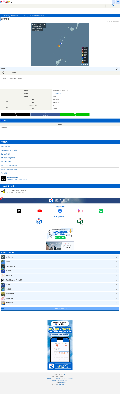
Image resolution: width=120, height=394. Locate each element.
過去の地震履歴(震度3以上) (9, 158)
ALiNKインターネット (62, 384)
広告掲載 (54, 380)
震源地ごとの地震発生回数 (9, 165)
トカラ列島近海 (57, 93)
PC (64, 374)
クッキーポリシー (68, 378)
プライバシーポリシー (57, 378)
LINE (75, 115)
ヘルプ (66, 380)
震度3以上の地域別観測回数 (9, 169)
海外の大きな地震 (6, 161)
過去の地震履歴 (5, 154)
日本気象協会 (62, 382)
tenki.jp (6, 2)
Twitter (15, 115)
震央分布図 (4, 173)
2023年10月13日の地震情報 (9, 150)
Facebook (45, 115)
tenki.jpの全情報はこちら (61, 308)
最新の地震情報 (5, 146)
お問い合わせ (60, 380)
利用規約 (49, 378)
